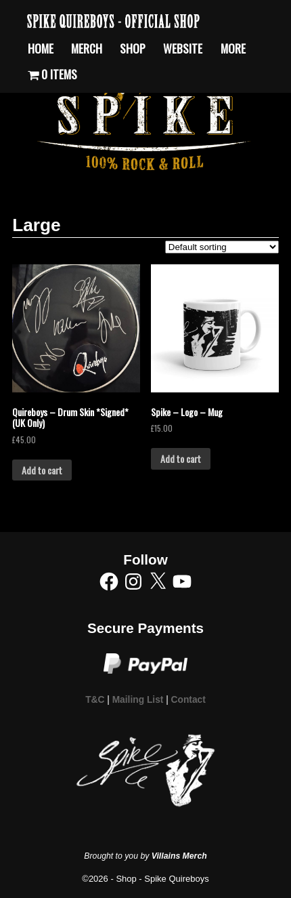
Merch (86, 48)
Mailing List (138, 700)
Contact (188, 700)
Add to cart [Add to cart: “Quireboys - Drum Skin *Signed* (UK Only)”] (42, 470)
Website (182, 48)
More (233, 48)
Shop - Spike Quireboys (162, 879)
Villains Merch (179, 856)
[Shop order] (222, 247)
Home (40, 48)
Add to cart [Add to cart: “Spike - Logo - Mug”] (180, 458)
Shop (133, 48)
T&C (94, 700)
